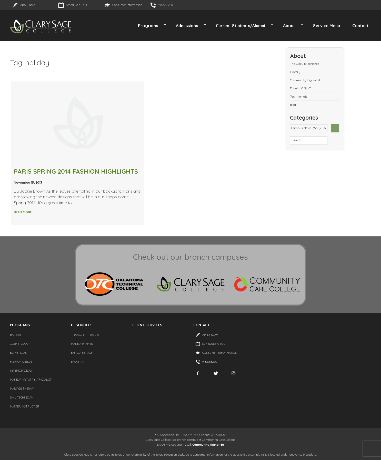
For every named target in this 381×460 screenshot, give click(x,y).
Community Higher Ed (208, 444)
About (289, 25)
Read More (23, 212)
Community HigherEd (305, 80)
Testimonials (298, 96)
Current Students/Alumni (240, 25)
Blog (293, 105)
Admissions (187, 25)
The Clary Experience (304, 64)
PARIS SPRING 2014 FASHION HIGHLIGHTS (76, 171)
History (295, 72)
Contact (360, 25)
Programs (148, 25)
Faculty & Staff (300, 88)
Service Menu (326, 25)
